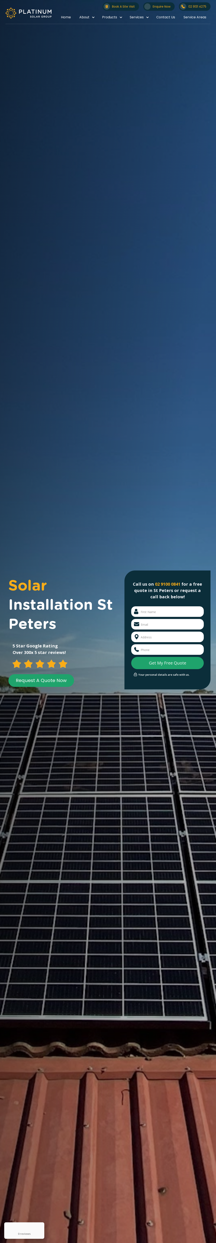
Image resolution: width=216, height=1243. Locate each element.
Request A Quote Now (41, 680)
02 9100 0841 (167, 584)
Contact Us (165, 17)
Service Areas (195, 17)
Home (66, 17)
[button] (86, 17)
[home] (28, 13)
